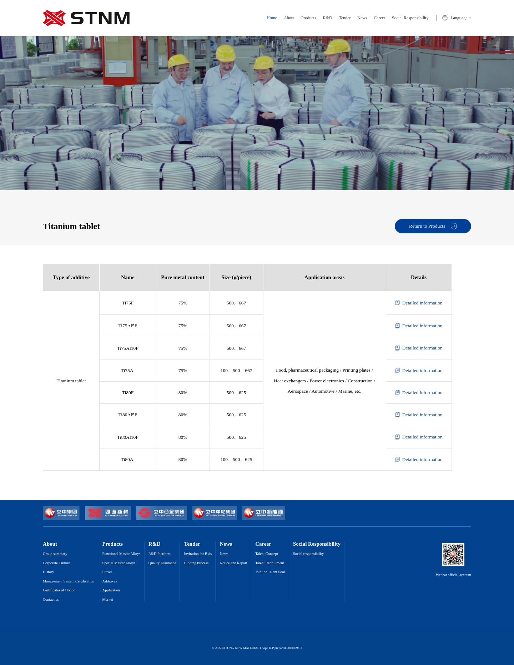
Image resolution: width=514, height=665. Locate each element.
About (289, 18)
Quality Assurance (162, 563)
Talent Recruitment (269, 563)
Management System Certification (68, 581)
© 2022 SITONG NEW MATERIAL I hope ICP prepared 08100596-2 (257, 648)
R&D (327, 18)
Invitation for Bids (198, 554)
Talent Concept (266, 554)
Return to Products (433, 226)
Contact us (51, 599)
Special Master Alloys (119, 563)
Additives (109, 581)
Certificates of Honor (59, 590)
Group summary (55, 554)
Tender (345, 18)
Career (379, 18)
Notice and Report (233, 563)
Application (111, 590)
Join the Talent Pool (270, 572)
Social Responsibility (410, 18)
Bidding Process (196, 563)
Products (308, 18)
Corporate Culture (56, 563)
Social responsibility (308, 554)
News (362, 18)
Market (107, 599)
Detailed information (419, 303)
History (48, 572)
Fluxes (107, 572)
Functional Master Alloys (121, 554)
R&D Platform (159, 554)
